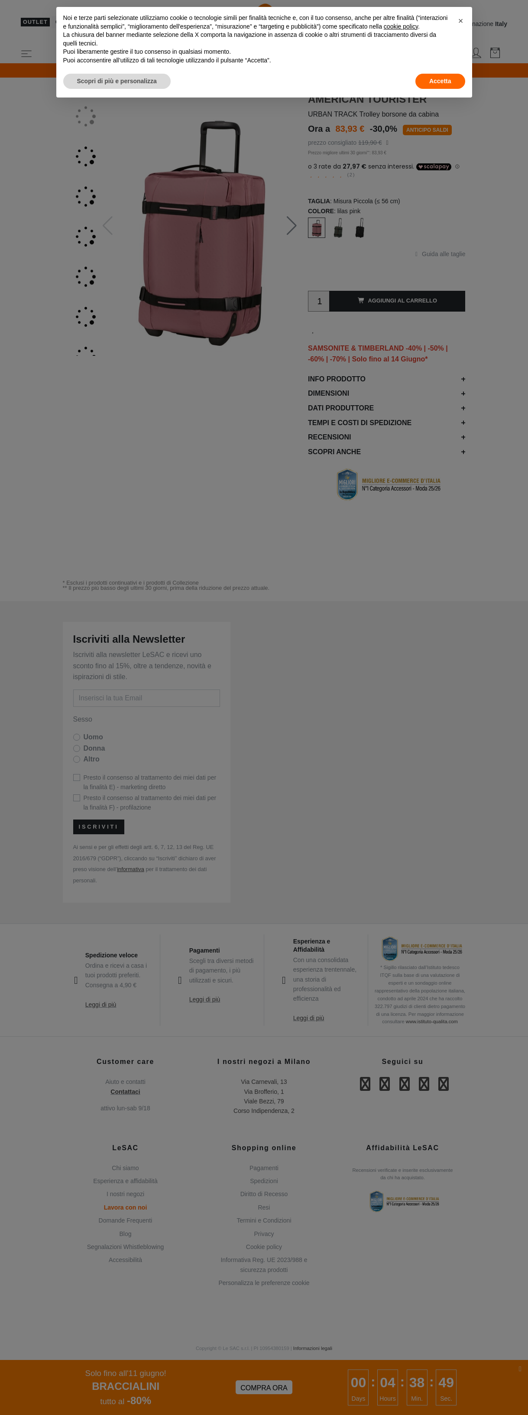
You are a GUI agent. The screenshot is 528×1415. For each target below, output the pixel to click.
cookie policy (401, 26)
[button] (461, 21)
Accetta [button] (440, 81)
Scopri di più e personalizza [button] (117, 81)
